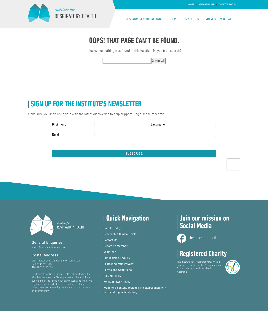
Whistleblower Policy (116, 281)
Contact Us (110, 240)
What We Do (227, 19)
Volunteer (109, 252)
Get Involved (206, 19)
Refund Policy (112, 275)
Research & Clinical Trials (145, 19)
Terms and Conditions (117, 270)
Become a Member (115, 246)
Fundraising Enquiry (116, 258)
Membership (206, 4)
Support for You (181, 19)
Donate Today (227, 4)
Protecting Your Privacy (118, 264)
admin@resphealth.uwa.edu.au (49, 247)
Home (191, 4)
